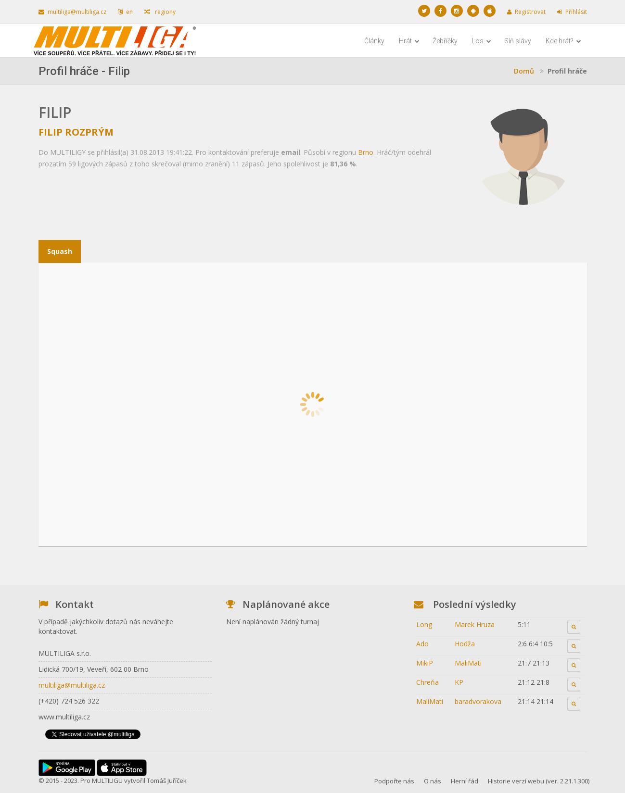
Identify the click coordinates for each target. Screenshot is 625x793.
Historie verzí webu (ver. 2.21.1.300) (538, 781)
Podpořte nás (394, 781)
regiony (160, 12)
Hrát (409, 41)
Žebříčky (445, 41)
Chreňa (427, 682)
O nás (432, 781)
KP (459, 682)
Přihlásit (572, 12)
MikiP (424, 662)
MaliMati (468, 662)
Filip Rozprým (76, 132)
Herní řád (464, 781)
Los (481, 41)
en (125, 12)
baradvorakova (478, 701)
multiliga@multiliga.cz (72, 12)
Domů (524, 71)
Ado (422, 643)
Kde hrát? (563, 41)
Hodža (465, 643)
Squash (59, 251)
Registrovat (526, 12)
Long (424, 624)
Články (374, 41)
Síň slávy (517, 41)
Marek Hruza (475, 624)
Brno (365, 152)
